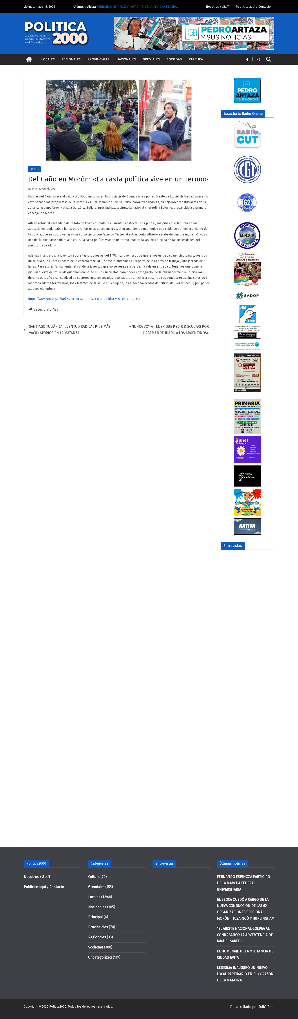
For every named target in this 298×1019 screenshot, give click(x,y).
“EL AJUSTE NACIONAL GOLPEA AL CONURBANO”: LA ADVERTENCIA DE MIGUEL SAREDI (245, 935)
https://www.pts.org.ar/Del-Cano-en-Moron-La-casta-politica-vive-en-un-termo (84, 299)
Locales (48, 59)
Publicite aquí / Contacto (253, 7)
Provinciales (98, 59)
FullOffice (266, 1007)
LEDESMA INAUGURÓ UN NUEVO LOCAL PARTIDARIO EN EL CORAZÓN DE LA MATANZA (245, 974)
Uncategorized (100, 957)
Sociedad (174, 59)
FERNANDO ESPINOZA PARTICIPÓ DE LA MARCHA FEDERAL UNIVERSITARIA (243, 883)
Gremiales (151, 59)
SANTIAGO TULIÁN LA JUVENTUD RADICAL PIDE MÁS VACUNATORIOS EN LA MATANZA (67, 329)
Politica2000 (57, 1006)
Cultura (196, 59)
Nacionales (126, 59)
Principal (95, 917)
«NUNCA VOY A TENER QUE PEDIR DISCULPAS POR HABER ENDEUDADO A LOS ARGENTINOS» (171, 329)
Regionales (71, 59)
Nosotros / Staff (217, 7)
